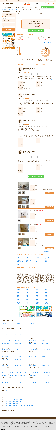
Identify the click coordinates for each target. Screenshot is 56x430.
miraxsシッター (33, 423)
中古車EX (21, 419)
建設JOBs (46, 423)
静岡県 (32, 395)
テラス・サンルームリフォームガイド (20, 374)
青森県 (6, 391)
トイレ (27, 254)
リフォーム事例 (23, 7)
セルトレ (34, 419)
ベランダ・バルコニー (39, 257)
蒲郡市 (27, 292)
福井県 (17, 395)
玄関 (36, 260)
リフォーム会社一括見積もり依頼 (35, 30)
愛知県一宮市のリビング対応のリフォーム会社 (15, 9)
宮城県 (14, 391)
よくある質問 (7, 416)
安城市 (46, 291)
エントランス (47, 256)
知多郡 (27, 302)
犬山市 (37, 292)
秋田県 (17, 391)
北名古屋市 (18, 299)
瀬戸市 (46, 288)
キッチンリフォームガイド (19, 338)
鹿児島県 (28, 404)
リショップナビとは (8, 7)
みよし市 (37, 299)
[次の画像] (27, 185)
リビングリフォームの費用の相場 (48, 42)
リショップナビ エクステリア (46, 419)
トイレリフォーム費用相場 (5, 342)
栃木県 (10, 393)
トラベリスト (9, 423)
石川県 (14, 395)
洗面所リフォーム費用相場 (32, 342)
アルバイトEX (5, 418)
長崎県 (14, 404)
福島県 (24, 391)
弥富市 (27, 299)
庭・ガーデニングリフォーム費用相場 (34, 367)
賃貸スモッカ (28, 418)
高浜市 (27, 296)
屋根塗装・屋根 (19, 258)
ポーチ (37, 258)
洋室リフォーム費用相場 (5, 351)
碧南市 (18, 291)
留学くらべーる (7, 421)
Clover (45, 421)
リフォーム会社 (17, 322)
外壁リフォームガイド (18, 364)
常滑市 (46, 292)
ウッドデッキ (28, 256)
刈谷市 (27, 291)
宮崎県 (24, 404)
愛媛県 (14, 402)
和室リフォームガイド (45, 351)
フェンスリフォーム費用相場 (33, 377)
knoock (20, 418)
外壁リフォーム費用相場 (5, 364)
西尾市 (18, 292)
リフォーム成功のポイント (32, 322)
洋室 (17, 261)
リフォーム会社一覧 (16, 7)
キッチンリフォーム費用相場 (6, 338)
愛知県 (5, 9)
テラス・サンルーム (38, 256)
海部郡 (18, 302)
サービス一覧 (14, 427)
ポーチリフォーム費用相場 (32, 374)
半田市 (18, 289)
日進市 (18, 298)
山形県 (21, 391)
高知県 (17, 402)
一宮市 (7, 9)
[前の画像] (19, 185)
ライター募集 (34, 416)
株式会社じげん (8, 427)
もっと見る (51, 79)
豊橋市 (27, 288)
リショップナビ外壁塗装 (16, 420)
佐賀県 (10, 404)
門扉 (45, 257)
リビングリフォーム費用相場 (6, 348)
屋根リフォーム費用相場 (32, 364)
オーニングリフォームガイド (46, 381)
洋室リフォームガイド (18, 351)
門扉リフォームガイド (18, 381)
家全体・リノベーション (48, 261)
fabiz (37, 421)
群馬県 (14, 393)
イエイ (17, 425)
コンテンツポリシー (27, 416)
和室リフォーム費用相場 (32, 351)
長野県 (24, 395)
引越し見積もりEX (37, 418)
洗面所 (37, 254)
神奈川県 (28, 393)
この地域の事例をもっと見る (48, 249)
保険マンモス (47, 425)
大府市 (27, 295)
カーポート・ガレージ (20, 256)
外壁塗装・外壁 (28, 258)
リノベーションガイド (18, 332)
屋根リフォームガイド (45, 364)
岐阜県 (28, 395)
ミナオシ (8, 425)
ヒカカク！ (37, 425)
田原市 (27, 298)
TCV (27, 419)
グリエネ (38, 420)
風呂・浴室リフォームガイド (46, 338)
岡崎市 (37, 288)
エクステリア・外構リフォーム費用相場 (7, 367)
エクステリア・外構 (20, 260)
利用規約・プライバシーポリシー (19, 416)
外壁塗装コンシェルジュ (32, 412)
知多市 (37, 295)
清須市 (46, 298)
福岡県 (6, 404)
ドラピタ (29, 424)
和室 (27, 261)
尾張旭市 (18, 296)
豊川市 (37, 289)
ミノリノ (10, 419)
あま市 (46, 299)
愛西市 (37, 298)
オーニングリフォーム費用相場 (33, 381)
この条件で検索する (8, 29)
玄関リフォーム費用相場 (5, 358)
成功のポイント (37, 7)
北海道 (6, 389)
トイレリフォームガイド (18, 342)
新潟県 (6, 395)
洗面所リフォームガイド (45, 342)
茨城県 (6, 393)
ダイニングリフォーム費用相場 (33, 348)
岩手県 (10, 391)
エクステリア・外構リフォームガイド (20, 367)
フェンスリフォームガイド (46, 377)
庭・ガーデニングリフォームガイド (47, 367)
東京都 (24, 393)
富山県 (10, 395)
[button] (47, 7)
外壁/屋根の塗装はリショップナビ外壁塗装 (8, 412)
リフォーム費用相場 (30, 7)
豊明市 (46, 296)
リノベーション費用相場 (5, 332)
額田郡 (37, 302)
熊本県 (17, 404)
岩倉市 (37, 296)
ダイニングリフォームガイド (46, 348)
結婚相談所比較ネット (16, 421)
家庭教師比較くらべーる (27, 421)
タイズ (17, 424)
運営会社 (12, 416)
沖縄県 (32, 404)
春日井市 (27, 289)
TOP (2, 7)
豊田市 (37, 291)
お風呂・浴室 (47, 254)
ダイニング (46, 260)
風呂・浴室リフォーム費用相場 (33, 338)
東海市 (18, 295)
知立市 (46, 295)
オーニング (18, 257)
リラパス (27, 425)
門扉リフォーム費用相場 (5, 381)
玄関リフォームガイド (18, 358)
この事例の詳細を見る (49, 191)
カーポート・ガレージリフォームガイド (20, 377)
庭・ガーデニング (47, 258)
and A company (38, 424)
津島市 (46, 289)
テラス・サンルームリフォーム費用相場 (7, 374)
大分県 (21, 404)
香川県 (10, 402)
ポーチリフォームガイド (45, 374)
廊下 (36, 261)
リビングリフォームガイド (19, 348)
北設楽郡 (46, 302)
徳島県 (6, 402)
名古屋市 (18, 288)
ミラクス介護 (22, 423)
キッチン (18, 254)
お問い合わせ (2, 416)
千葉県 (21, 393)
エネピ (29, 420)
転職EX (14, 418)
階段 (27, 260)
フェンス (27, 257)
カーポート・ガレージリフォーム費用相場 (7, 377)
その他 (18, 263)
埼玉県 (17, 393)
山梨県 (21, 395)
